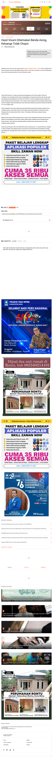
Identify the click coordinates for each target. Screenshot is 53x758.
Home (2, 37)
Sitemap (28, 744)
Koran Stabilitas (15, 2)
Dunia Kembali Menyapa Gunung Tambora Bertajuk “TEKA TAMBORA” (24, 600)
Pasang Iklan (5, 744)
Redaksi (28, 740)
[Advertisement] (11, 57)
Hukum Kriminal (9, 37)
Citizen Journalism (7, 742)
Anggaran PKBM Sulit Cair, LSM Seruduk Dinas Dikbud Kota (21, 663)
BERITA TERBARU (6, 547)
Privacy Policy (29, 742)
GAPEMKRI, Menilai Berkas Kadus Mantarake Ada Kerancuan (21, 631)
